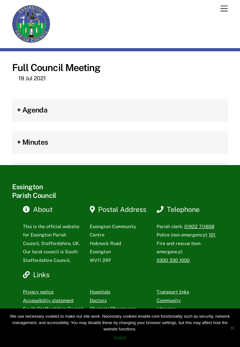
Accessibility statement (48, 300)
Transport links (173, 291)
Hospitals (100, 291)
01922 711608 (199, 226)
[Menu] (224, 9)
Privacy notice (38, 291)
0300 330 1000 (173, 260)
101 (212, 234)
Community (169, 300)
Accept (120, 337)
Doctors (98, 300)
